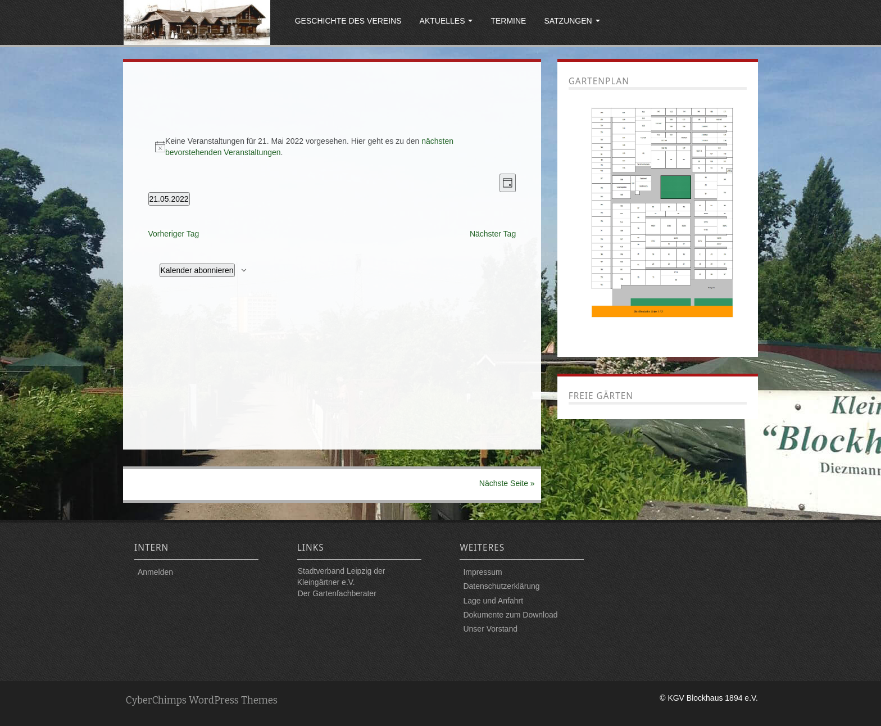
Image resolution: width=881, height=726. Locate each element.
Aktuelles (446, 20)
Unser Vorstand (490, 628)
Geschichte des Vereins (348, 20)
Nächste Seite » (507, 483)
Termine (508, 20)
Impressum (482, 572)
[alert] (332, 147)
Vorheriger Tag (173, 233)
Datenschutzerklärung (501, 586)
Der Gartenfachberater (337, 593)
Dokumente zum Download (510, 614)
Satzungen (572, 20)
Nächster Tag (493, 233)
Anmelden (155, 572)
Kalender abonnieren (197, 270)
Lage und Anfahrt (493, 600)
